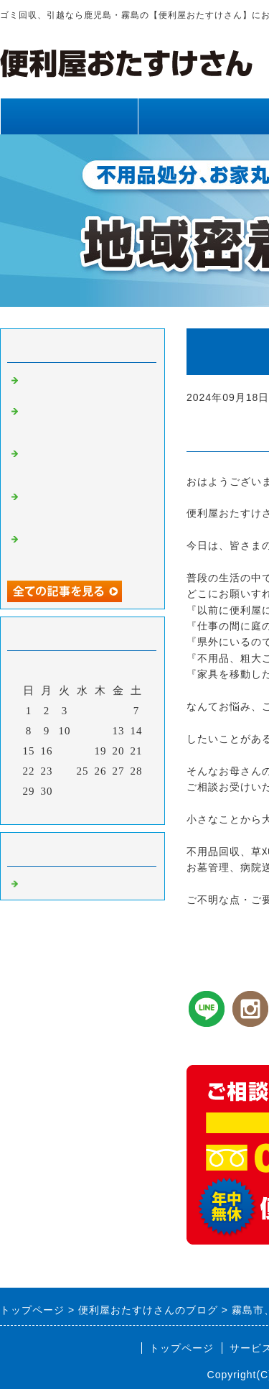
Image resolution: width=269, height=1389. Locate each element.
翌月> (112, 810)
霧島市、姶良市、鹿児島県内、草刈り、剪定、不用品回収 (85, 422)
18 (83, 751)
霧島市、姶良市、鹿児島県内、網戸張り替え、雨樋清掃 (85, 507)
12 (101, 731)
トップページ (69, 116)
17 (65, 751)
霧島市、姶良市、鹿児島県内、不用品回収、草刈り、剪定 (85, 464)
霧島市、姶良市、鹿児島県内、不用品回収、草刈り (85, 550)
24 (65, 771)
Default (40, 882)
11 (82, 731)
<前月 (52, 810)
